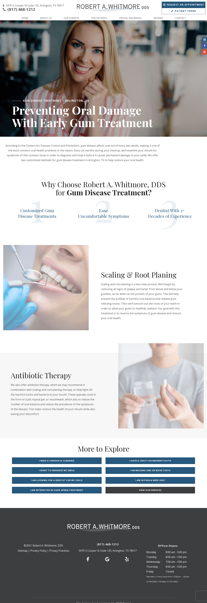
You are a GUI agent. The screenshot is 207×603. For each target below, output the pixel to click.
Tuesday (151, 547)
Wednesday (153, 552)
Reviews (158, 18)
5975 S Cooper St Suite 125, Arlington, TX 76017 (33, 5)
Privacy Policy (38, 541)
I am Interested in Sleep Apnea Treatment (72, 480)
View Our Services (134, 480)
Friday (150, 562)
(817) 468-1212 (18, 9)
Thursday (152, 557)
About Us (46, 18)
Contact (180, 18)
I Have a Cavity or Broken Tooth (103, 460)
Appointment (183, 4)
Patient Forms (183, 10)
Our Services (71, 18)
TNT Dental (123, 594)
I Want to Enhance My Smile (166, 460)
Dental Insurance (130, 18)
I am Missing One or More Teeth (41, 470)
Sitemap (23, 541)
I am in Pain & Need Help (165, 470)
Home (24, 18)
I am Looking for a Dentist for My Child (103, 470)
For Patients (99, 18)
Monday (151, 543)
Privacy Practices (59, 541)
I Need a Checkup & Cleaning (41, 460)
